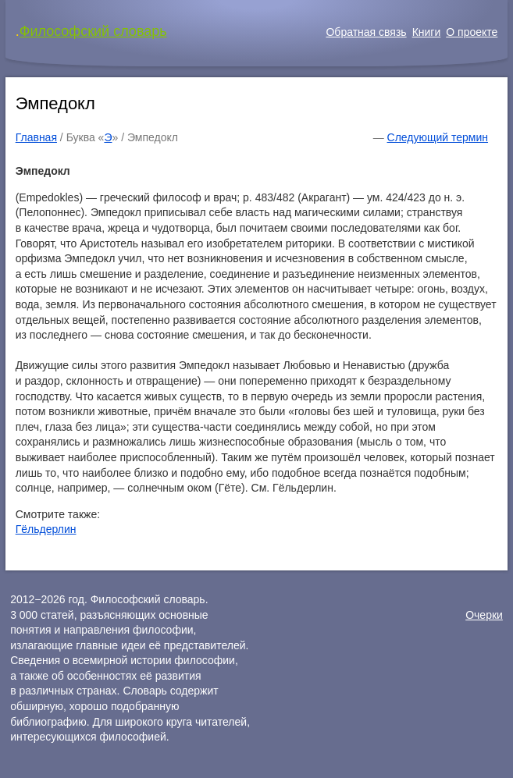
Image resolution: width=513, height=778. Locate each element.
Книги (426, 32)
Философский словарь (93, 31)
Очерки (484, 615)
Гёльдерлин (46, 529)
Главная (36, 137)
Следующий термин (437, 137)
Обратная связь (366, 32)
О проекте (471, 32)
